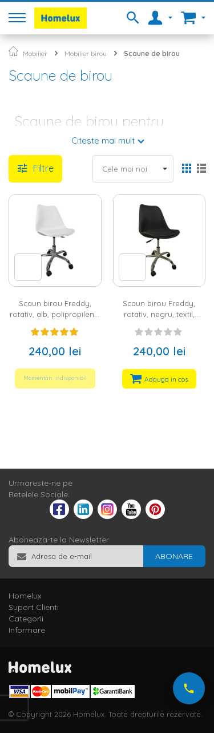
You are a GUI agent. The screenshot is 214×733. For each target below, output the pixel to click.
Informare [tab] (27, 630)
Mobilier (35, 53)
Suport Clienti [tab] (34, 607)
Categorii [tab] (26, 618)
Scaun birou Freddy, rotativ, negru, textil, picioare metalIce (159, 314)
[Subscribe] (174, 556)
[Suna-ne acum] (189, 688)
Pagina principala (13, 51)
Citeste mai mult (103, 140)
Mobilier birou (85, 53)
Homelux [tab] (25, 596)
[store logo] (60, 18)
